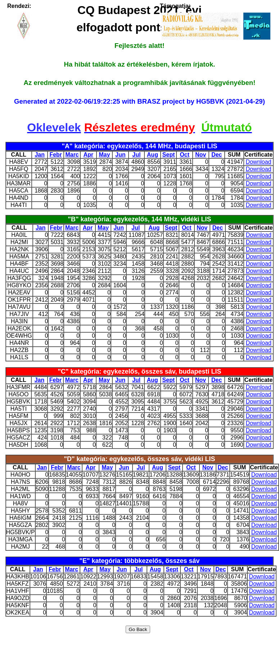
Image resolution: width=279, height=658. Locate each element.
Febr (55, 155)
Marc (71, 155)
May (104, 155)
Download (258, 162)
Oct (184, 155)
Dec (216, 155)
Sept (168, 155)
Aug (152, 155)
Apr (89, 155)
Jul (136, 155)
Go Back (138, 629)
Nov (200, 155)
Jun (120, 155)
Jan (40, 155)
